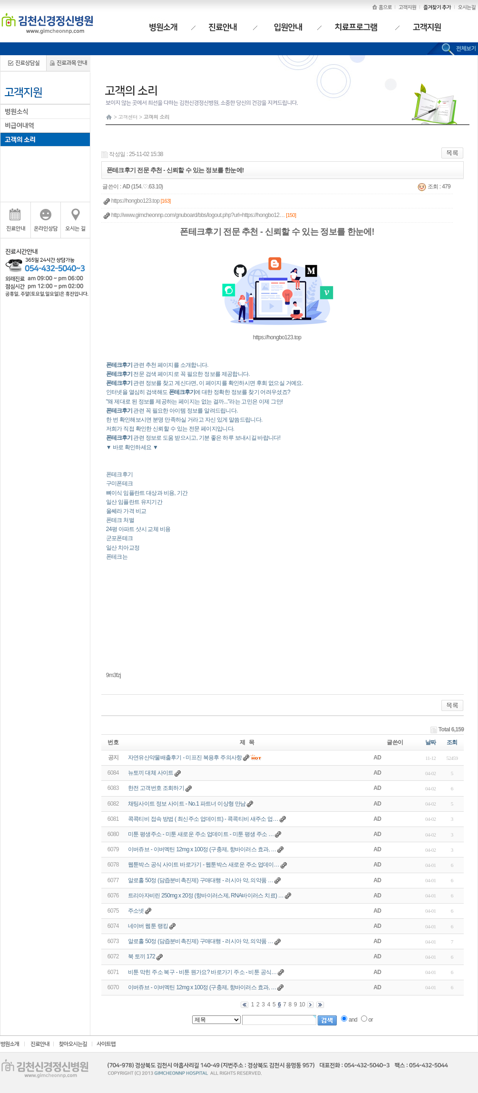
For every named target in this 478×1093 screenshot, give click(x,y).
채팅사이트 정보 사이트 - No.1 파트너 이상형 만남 (187, 803)
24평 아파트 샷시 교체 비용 (138, 529)
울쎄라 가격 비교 (126, 511)
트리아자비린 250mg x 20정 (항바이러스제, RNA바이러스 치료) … (205, 895)
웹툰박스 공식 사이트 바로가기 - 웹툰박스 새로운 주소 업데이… (203, 864)
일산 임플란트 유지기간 (134, 502)
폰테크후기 (119, 474)
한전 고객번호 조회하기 (156, 788)
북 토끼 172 (141, 956)
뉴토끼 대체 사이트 (151, 772)
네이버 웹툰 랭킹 (148, 926)
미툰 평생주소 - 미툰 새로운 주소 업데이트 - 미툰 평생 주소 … (201, 834)
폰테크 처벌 (120, 520)
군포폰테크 (119, 538)
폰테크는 (116, 556)
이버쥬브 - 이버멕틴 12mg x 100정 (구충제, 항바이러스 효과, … (202, 849)
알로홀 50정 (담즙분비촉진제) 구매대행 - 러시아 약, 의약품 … (200, 880)
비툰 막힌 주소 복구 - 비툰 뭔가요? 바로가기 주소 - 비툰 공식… (202, 972)
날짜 (430, 742)
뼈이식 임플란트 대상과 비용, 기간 (146, 493)
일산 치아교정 (122, 547)
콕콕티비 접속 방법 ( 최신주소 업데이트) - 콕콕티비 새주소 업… (203, 819)
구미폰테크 (119, 483)
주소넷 (136, 910)
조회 (452, 742)
